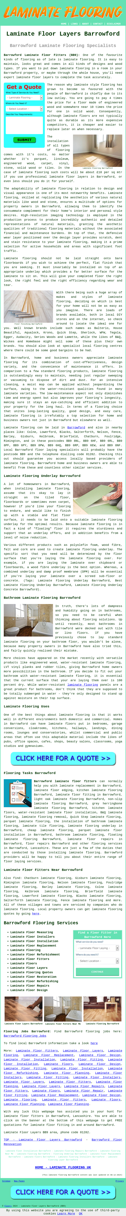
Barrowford (76, 427)
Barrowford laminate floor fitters (65, 781)
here (35, 913)
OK (81, 1213)
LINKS (74, 24)
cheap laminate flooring (50, 830)
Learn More (66, 1213)
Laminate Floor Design (99, 1055)
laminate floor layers (34, 77)
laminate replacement (77, 785)
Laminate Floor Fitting (81, 1059)
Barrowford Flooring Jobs (25, 1036)
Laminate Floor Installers (96, 1077)
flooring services (106, 843)
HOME (64, 24)
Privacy (120, 1181)
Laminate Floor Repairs (84, 1086)
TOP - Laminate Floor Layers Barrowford (43, 1139)
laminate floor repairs (90, 839)
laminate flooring (78, 59)
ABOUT (85, 24)
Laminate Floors (58, 1064)
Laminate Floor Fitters (37, 1050)
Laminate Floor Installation (29, 1059)
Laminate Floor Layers (83, 1050)
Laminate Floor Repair (84, 1090)
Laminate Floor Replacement (48, 1055)
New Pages (19, 1181)
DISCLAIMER (114, 24)
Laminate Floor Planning (66, 1073)
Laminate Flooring (20, 1099)
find (16, 878)
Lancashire (39, 848)
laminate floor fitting (75, 794)
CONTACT (98, 24)
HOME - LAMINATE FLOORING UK (63, 1167)
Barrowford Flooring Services (41, 923)
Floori (7, 1206)
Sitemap (6, 1181)
